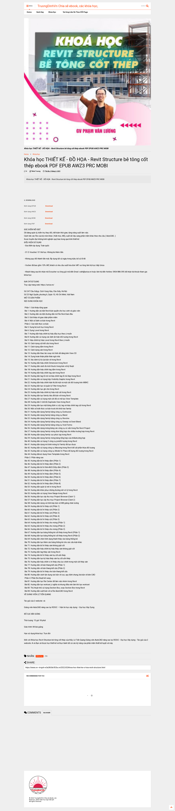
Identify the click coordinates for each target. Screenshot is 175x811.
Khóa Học (52, 12)
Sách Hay (40, 12)
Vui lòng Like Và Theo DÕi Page (74, 12)
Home (29, 12)
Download (49, 206)
